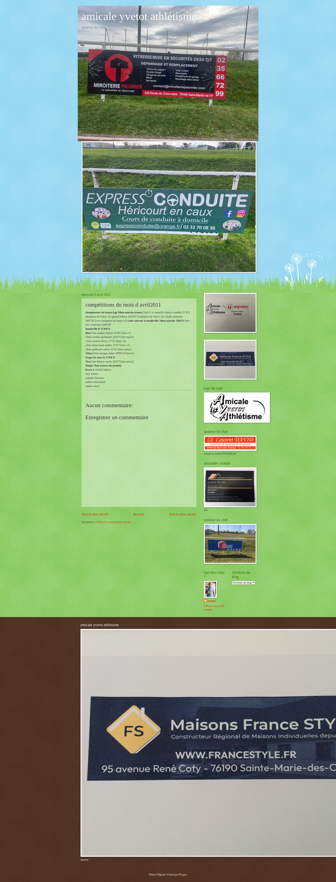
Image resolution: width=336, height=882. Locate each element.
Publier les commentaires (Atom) (114, 522)
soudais (212, 601)
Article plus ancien (182, 514)
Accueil (138, 514)
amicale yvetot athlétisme (139, 16)
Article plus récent (95, 514)
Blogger (183, 874)
